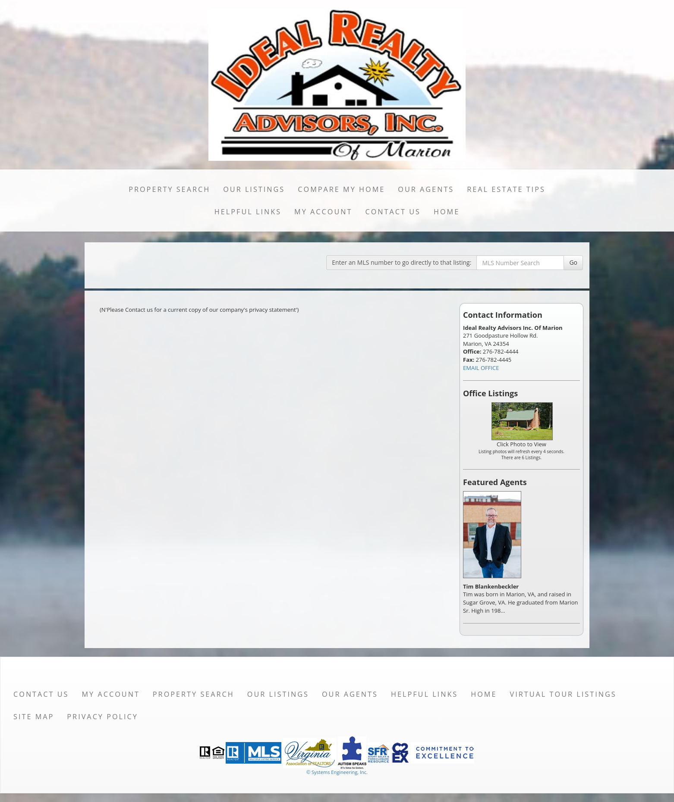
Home (447, 211)
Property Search (169, 189)
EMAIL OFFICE (481, 368)
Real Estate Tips (506, 189)
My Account (323, 211)
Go (573, 262)
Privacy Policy (102, 716)
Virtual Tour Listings (563, 694)
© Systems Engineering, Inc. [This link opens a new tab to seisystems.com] (337, 772)
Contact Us (393, 211)
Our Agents (426, 189)
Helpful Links (247, 211)
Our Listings (254, 189)
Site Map (33, 716)
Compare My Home (341, 189)
